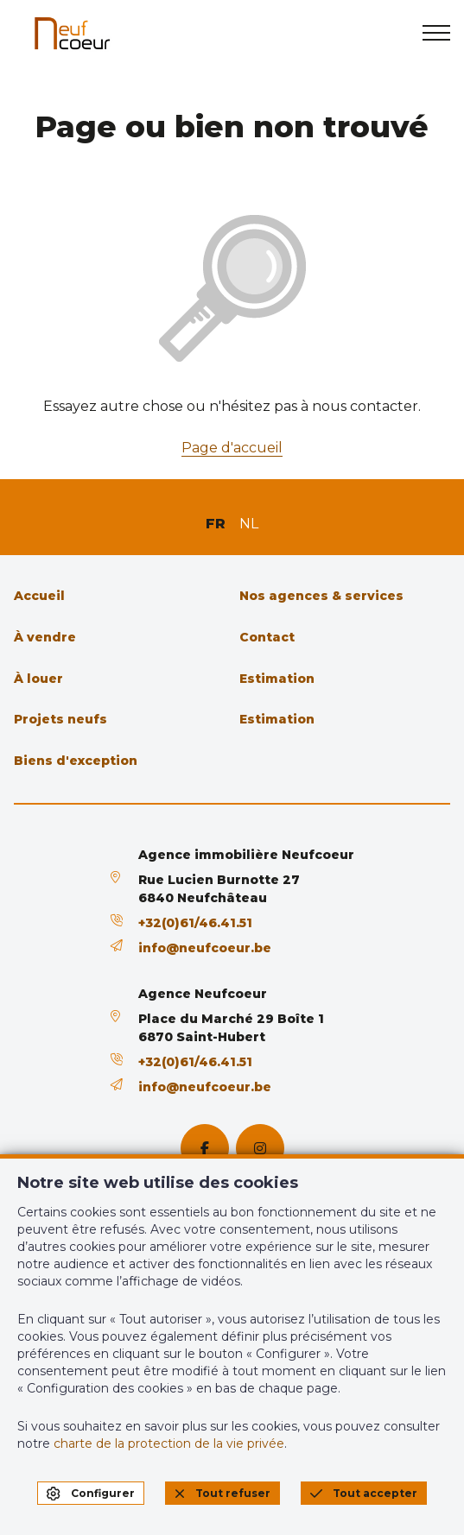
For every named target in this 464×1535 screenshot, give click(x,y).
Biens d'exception (75, 760)
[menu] (436, 32)
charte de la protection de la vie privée (169, 1443)
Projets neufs (60, 719)
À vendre (45, 637)
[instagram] (260, 1148)
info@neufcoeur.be (204, 948)
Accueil (39, 595)
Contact (267, 637)
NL (248, 523)
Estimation (277, 678)
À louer (38, 678)
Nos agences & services (321, 595)
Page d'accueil (232, 447)
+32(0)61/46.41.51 (195, 923)
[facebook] (205, 1148)
